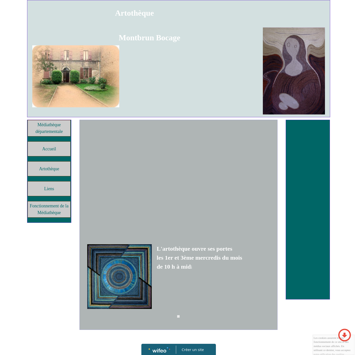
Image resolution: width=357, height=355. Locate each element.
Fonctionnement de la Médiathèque (49, 209)
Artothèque (49, 168)
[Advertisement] (178, 160)
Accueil (49, 148)
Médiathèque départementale (49, 128)
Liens (49, 188)
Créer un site (193, 349)
